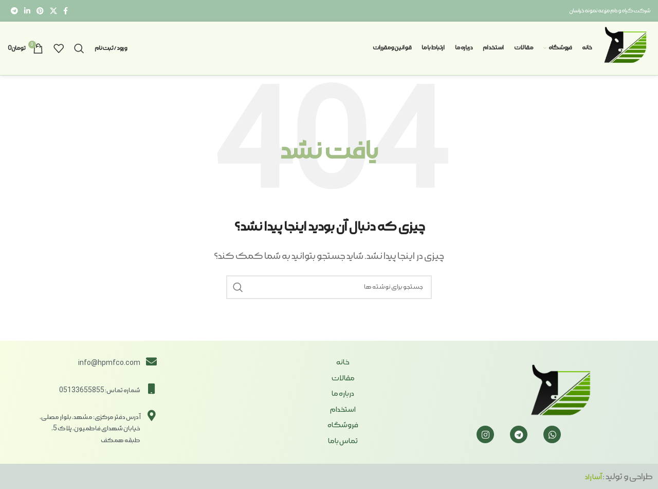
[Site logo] (626, 47)
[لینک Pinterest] (40, 11)
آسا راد (593, 477)
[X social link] (53, 11)
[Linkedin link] (27, 11)
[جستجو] (79, 48)
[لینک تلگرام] (14, 11)
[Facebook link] (65, 11)
